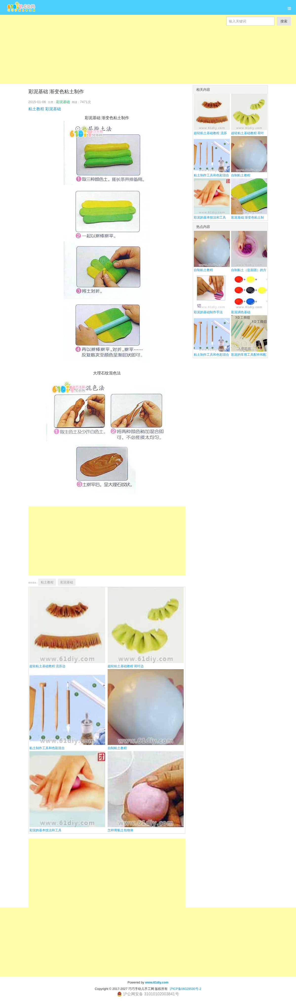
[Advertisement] (148, 60)
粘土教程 (36, 109)
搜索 (283, 21)
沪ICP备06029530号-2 (185, 989)
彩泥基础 (63, 102)
